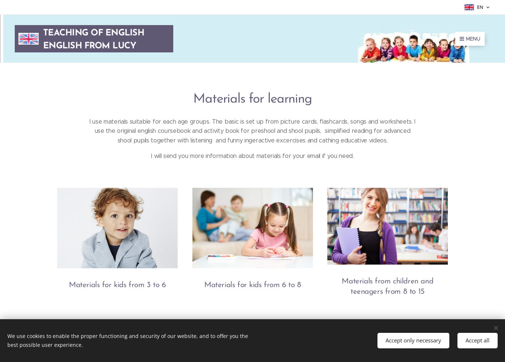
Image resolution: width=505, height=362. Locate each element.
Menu (470, 38)
